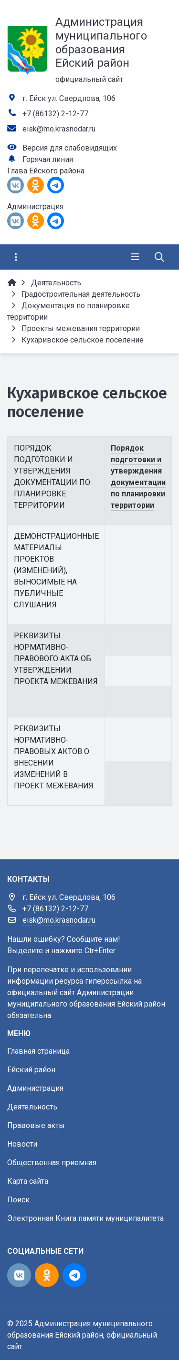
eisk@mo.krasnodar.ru (58, 128)
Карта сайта (27, 1181)
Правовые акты (36, 1125)
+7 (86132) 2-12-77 (55, 113)
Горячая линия (47, 159)
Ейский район (31, 1069)
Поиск (18, 1199)
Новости (22, 1143)
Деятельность (32, 1106)
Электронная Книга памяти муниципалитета (85, 1218)
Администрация (35, 1088)
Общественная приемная (51, 1162)
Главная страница (38, 1051)
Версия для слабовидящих (69, 147)
